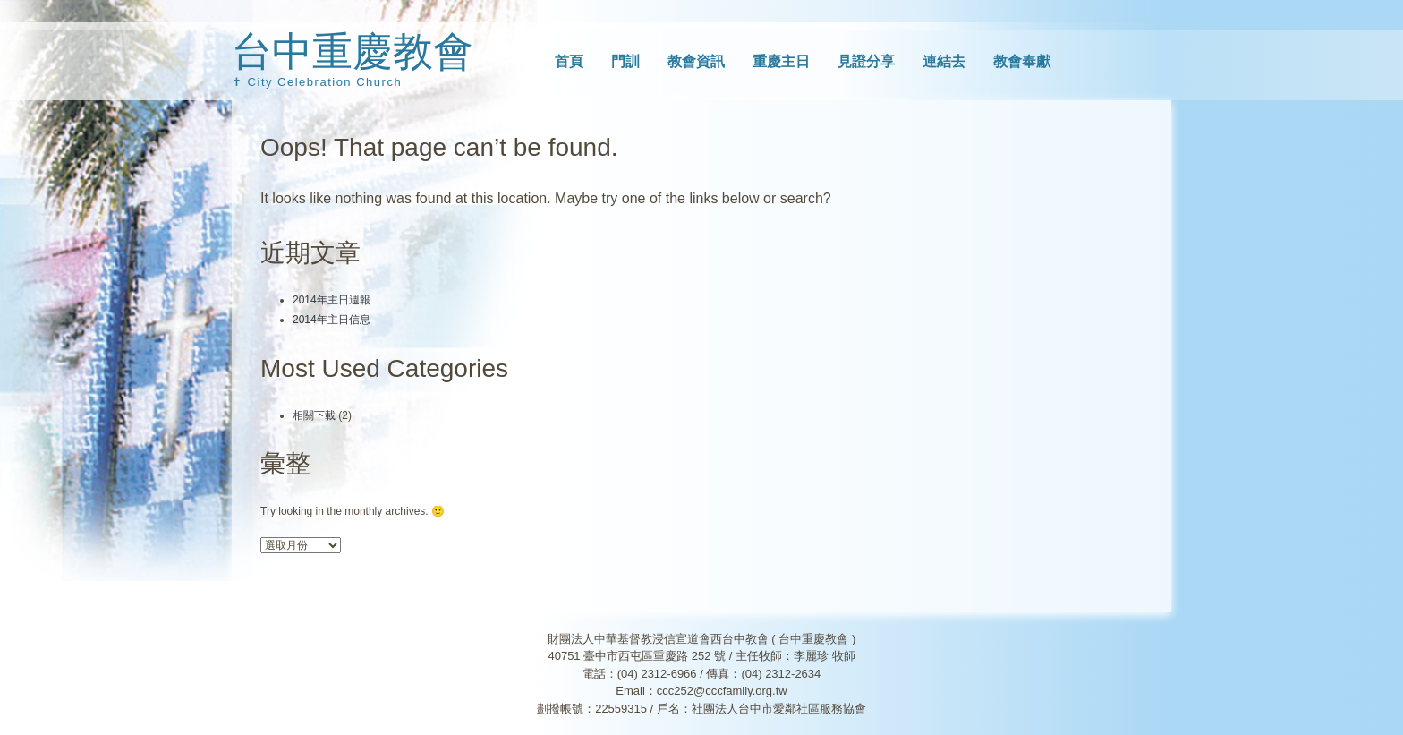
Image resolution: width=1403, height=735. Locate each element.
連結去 (944, 61)
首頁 (569, 61)
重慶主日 (781, 61)
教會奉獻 (1021, 61)
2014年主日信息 (331, 319)
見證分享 (866, 61)
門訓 (625, 61)
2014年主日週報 (331, 300)
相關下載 (314, 415)
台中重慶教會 (352, 51)
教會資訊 (696, 61)
